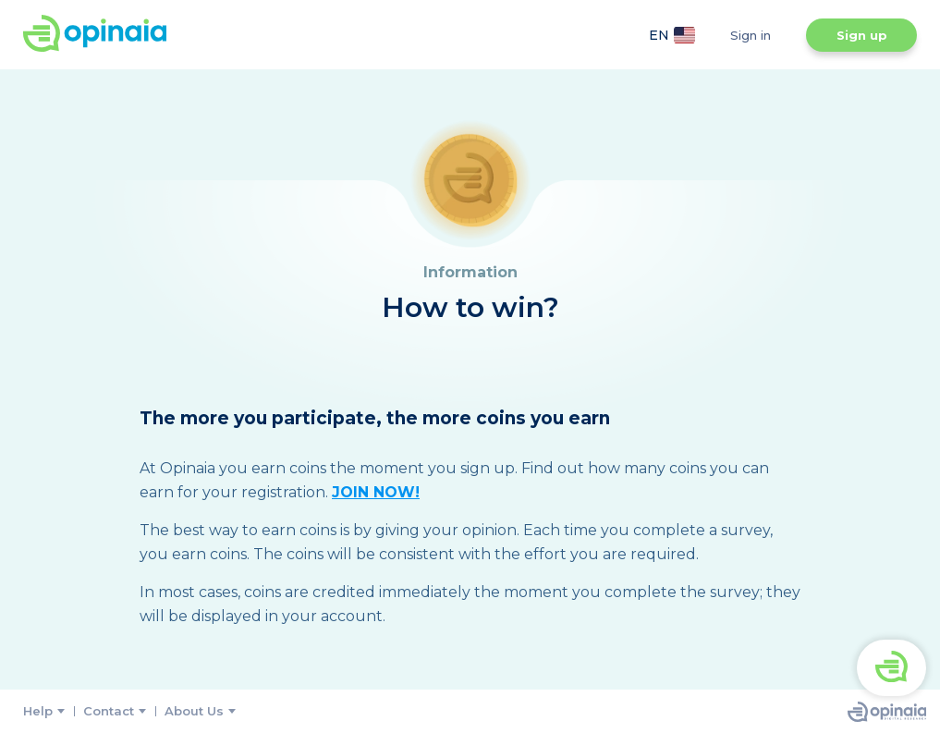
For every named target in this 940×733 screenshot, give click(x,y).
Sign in (750, 35)
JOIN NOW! (376, 492)
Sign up (861, 35)
